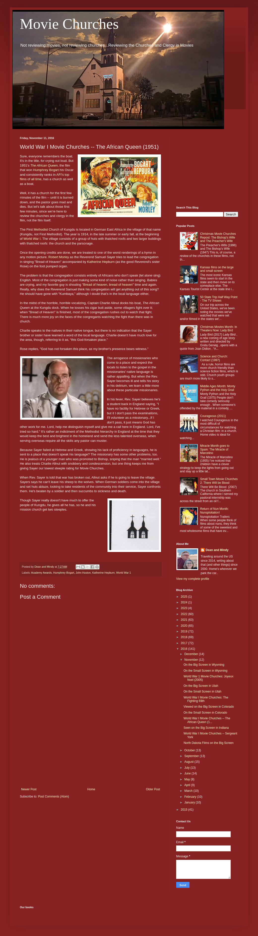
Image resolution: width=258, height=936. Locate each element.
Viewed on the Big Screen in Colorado (209, 706)
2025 (184, 596)
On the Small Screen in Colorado (205, 712)
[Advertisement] (90, 746)
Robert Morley (58, 257)
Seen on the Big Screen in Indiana (206, 727)
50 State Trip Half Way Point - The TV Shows (218, 298)
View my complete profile (192, 579)
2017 (184, 643)
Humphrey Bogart (46, 170)
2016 (184, 649)
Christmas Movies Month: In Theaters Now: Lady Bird (218, 328)
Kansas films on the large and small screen (217, 269)
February (190, 796)
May (187, 779)
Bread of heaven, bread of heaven (107, 284)
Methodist (41, 229)
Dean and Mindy (217, 550)
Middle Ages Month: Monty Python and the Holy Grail (217, 387)
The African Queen (44, 165)
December (191, 654)
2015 (184, 809)
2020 (184, 625)
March (189, 791)
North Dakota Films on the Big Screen (208, 743)
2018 (184, 637)
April (187, 785)
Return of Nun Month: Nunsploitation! (214, 510)
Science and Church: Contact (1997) (214, 358)
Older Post (153, 789)
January (190, 802)
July (187, 767)
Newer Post (28, 789)
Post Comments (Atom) (53, 796)
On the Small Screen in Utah (202, 691)
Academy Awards (41, 572)
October (190, 750)
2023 (184, 608)
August (189, 761)
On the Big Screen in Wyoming (204, 664)
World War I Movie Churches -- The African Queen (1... (207, 720)
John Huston (83, 572)
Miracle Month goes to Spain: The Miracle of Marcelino (214, 449)
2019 (184, 631)
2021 (184, 620)
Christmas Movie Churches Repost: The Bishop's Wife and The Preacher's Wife (218, 237)
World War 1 (123, 572)
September (192, 756)
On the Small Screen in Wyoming (205, 670)
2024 (184, 602)
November (191, 659)
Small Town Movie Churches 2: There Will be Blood (219, 480)
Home (91, 789)
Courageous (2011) (213, 416)
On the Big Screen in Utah (201, 686)
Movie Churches (69, 24)
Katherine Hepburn (101, 262)
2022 (184, 614)
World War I (32, 239)
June (188, 773)
